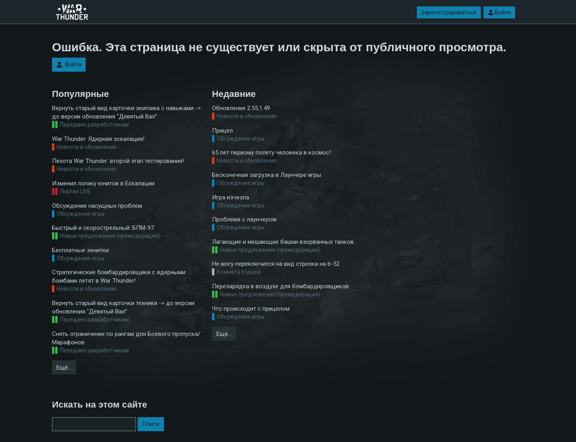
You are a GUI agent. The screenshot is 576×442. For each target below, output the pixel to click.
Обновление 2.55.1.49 (241, 108)
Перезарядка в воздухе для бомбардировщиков (280, 286)
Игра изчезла (230, 197)
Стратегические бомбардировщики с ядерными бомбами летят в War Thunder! (118, 276)
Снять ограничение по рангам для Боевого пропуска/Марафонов (126, 338)
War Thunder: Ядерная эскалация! (98, 139)
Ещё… (64, 367)
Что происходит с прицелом (251, 308)
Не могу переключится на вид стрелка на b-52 (276, 263)
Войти (499, 12)
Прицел (222, 130)
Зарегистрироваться (448, 12)
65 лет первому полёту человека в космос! (271, 152)
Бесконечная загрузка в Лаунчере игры (266, 175)
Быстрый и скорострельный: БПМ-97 (103, 227)
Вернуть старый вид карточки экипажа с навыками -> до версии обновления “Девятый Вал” (126, 112)
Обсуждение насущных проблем (97, 205)
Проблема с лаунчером (244, 219)
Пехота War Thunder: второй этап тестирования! (118, 161)
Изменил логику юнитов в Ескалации (103, 183)
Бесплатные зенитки (80, 250)
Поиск (151, 424)
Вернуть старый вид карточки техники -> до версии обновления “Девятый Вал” (123, 307)
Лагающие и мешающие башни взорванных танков (283, 241)
